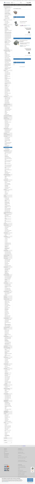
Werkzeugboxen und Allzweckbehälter (6, 411)
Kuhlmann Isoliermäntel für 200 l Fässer (8, 170)
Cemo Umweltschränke (7, 149)
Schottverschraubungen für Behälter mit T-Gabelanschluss (8, 324)
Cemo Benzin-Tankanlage (7, 139)
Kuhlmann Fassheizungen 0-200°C (8, 161)
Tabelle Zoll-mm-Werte (20, 470)
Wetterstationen (6, 420)
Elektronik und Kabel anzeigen (8, 226)
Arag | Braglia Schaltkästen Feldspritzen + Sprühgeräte (7, 13)
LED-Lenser (5, 223)
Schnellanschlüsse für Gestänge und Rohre (8, 353)
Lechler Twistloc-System (7, 58)
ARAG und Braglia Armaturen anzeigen (8, 8)
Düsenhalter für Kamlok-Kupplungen (7, 27)
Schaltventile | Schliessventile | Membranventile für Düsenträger (8, 32)
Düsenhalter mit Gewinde (7, 40)
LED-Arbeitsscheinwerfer (6, 327)
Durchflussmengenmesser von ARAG (8, 220)
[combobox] (18, 17)
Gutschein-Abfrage (19, 0)
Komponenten (6, 392)
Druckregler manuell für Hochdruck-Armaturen (7, 202)
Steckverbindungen (7, 320)
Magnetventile (6, 314)
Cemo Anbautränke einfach (23, 21)
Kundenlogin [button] (25, 0)
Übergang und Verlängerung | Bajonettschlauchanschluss (8, 65)
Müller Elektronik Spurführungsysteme (7, 340)
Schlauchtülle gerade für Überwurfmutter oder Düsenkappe (7, 249)
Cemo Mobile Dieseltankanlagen (8, 142)
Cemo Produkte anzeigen (7, 137)
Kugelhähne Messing (7, 304)
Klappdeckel (6, 182)
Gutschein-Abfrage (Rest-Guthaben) (22, 467)
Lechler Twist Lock (7, 43)
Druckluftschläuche (7, 361)
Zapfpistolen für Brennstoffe (8, 421)
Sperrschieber (6, 310)
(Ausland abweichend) (28, 25)
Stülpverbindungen (7, 321)
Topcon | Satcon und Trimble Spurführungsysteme (8, 343)
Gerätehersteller (5, 96)
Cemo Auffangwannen (7, 138)
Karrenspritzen (5, 297)
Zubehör (5, 422)
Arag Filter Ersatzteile (7, 114)
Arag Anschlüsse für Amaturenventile (7, 16)
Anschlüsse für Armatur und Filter (8, 323)
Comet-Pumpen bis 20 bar (7, 72)
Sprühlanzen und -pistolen (7, 388)
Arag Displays (6, 228)
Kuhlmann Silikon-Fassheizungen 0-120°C (8, 159)
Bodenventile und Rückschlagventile (7, 309)
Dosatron (5, 195)
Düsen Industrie (6, 23)
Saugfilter (6, 111)
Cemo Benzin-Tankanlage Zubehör (7, 141)
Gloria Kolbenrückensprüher (8, 285)
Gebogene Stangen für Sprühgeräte (7, 352)
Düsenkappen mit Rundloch (7, 56)
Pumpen (5, 70)
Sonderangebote (6, 117)
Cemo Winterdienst (7, 148)
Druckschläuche (6, 359)
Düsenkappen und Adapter (7, 50)
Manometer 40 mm (7, 333)
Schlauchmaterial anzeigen (7, 358)
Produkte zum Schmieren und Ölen (8, 430)
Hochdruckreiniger (6, 250)
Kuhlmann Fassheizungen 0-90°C (8, 160)
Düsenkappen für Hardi (7, 54)
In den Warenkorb (22, 38)
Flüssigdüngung (5, 236)
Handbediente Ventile (7, 313)
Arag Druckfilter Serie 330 (7, 110)
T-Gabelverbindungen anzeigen (8, 319)
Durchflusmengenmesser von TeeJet (8, 216)
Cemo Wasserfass (7, 146)
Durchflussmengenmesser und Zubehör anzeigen (8, 215)
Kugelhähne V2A (6, 303)
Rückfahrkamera (6, 256)
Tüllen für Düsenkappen (7, 377)
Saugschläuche (6, 360)
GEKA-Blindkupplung (7, 263)
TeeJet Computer (6, 229)
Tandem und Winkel (7, 62)
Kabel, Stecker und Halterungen (8, 230)
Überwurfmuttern (6, 66)
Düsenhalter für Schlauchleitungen (7, 29)
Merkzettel (30, 0)
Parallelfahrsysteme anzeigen (8, 337)
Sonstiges (5, 413)
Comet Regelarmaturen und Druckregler (7, 78)
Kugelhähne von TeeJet (7, 302)
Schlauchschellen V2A (7, 367)
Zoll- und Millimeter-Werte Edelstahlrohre (22, 471)
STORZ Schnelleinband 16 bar (8, 398)
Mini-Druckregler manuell (7, 211)
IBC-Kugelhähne (6, 306)
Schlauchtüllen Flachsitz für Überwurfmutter (8, 375)
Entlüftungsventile (6, 188)
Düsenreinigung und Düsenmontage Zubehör (7, 435)
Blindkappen (6, 53)
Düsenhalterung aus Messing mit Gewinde (8, 30)
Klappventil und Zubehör (7, 307)
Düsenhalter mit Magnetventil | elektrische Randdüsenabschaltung (8, 42)
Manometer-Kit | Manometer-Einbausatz (8, 334)
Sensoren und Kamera (7, 17)
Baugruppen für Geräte (6, 118)
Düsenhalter (5, 24)
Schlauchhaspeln (6, 127)
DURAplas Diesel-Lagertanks (7, 104)
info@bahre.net (19, 455)
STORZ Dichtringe (6, 399)
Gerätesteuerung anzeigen (7, 268)
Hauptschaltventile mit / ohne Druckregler (8, 206)
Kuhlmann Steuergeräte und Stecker (8, 167)
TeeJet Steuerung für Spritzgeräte (7, 271)
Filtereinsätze (6, 112)
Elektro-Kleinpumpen (7, 86)
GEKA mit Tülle (6, 262)
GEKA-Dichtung (6, 264)
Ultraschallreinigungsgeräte (7, 174)
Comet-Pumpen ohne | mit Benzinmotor (7, 75)
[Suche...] (12, 2)
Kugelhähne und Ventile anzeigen (8, 300)
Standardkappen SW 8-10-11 (8, 61)
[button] (23, 0)
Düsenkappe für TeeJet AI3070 (8, 67)
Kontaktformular (5, 451)
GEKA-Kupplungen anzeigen (8, 259)
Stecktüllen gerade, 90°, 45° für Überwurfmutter (8, 373)
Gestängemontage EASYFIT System (8, 355)
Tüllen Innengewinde (7, 379)
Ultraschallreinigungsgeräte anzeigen (7, 176)
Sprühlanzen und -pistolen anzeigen (7, 390)
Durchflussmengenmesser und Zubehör (7, 213)
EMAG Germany (6, 178)
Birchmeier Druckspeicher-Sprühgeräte (7, 279)
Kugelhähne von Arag (7, 301)
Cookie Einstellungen (6, 457)
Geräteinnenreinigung (7, 125)
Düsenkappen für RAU (7, 55)
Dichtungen (5, 189)
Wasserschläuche (7, 362)
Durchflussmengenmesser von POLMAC (8, 218)
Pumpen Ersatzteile (7, 95)
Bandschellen (6, 366)
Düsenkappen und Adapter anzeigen (7, 52)
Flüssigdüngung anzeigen (7, 237)
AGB (4, 452)
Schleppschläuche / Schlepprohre (7, 246)
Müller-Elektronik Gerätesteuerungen (7, 273)
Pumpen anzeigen (6, 71)
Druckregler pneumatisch (7, 205)
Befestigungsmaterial (6, 128)
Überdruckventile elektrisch (7, 209)
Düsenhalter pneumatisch (7, 44)
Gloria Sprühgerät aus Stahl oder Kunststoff (8, 286)
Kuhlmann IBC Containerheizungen (7, 156)
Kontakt (15, 0)
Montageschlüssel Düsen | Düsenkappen (7, 68)
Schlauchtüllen (5, 368)
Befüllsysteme (5, 133)
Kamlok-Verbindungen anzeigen (8, 292)
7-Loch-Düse (6, 238)
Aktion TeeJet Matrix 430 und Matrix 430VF (8, 339)
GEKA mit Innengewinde (7, 261)
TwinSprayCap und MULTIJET (8, 63)
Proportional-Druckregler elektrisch (7, 200)
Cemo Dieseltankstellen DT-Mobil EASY (8, 143)
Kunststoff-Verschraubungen (8, 405)
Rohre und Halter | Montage (7, 347)
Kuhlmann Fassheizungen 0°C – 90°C (8, 153)
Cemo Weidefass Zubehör (7, 147)
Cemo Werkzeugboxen (7, 145)
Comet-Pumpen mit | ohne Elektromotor (7, 77)
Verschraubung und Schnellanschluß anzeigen (7, 402)
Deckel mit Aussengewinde (7, 184)
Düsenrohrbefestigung (7, 350)
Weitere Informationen (30, 482)
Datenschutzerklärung (6, 481)
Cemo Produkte (5, 136)
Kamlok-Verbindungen (6, 291)
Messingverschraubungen (7, 404)
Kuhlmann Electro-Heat (6, 150)
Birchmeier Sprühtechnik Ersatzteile (7, 281)
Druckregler (5, 196)
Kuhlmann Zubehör (7, 173)
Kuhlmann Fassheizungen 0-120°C (8, 163)
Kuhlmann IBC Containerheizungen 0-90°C (7, 172)
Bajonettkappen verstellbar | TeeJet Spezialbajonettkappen (8, 60)
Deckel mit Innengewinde (7, 183)
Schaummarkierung (7, 126)
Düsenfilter (6, 113)
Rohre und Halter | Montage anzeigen (7, 349)
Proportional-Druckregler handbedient (7, 204)
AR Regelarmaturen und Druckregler (7, 85)
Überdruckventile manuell (7, 210)
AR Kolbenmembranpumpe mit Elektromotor (8, 83)
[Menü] (33, 467)
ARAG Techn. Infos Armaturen (21, 474)
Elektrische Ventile (7, 312)
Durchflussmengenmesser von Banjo (8, 222)
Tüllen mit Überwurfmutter (7, 376)
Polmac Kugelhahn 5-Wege (7, 305)
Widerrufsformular (6, 456)
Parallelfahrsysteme (6, 336)
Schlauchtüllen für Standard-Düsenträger (8, 383)
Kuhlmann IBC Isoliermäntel (8, 157)
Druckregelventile (6, 311)
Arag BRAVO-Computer (7, 18)
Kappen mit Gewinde (7, 57)
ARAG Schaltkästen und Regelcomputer (7, 269)
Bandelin (5, 177)
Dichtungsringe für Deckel (7, 187)
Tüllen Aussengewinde (7, 378)
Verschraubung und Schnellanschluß (6, 401)
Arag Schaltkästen (7, 227)
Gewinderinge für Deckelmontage (6, 186)
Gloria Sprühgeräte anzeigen (8, 284)
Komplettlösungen (7, 391)
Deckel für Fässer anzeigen (7, 181)
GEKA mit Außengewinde (7, 260)
